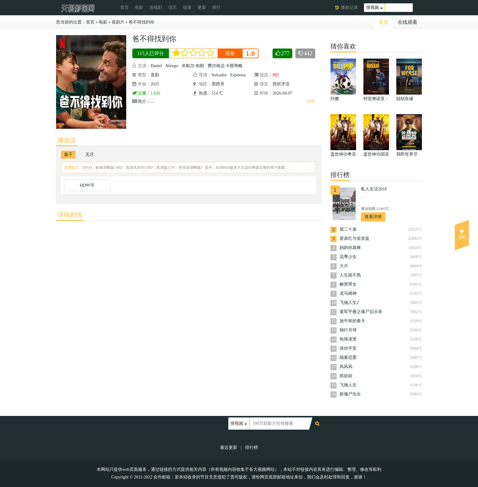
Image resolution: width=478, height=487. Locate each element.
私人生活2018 (374, 189)
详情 (311, 101)
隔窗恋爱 (348, 357)
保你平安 (348, 348)
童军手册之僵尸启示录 (361, 311)
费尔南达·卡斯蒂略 (225, 65)
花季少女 (348, 256)
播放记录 (349, 7)
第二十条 (348, 229)
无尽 (89, 154)
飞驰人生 (348, 385)
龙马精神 (348, 293)
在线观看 (407, 22)
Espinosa (238, 75)
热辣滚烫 (348, 339)
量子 (68, 154)
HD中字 (87, 185)
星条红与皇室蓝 (354, 238)
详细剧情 (70, 214)
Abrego (171, 65)
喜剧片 (118, 22)
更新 (202, 7)
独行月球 (348, 330)
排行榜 (251, 447)
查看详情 (373, 217)
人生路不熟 (350, 275)
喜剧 (155, 75)
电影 (139, 7)
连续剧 (155, 7)
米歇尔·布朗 (193, 65)
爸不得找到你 (141, 22)
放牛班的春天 (352, 321)
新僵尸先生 (350, 394)
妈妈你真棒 (350, 247)
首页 (124, 7)
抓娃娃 (346, 375)
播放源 (67, 140)
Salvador (219, 75)
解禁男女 (348, 284)
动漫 (187, 7)
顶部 (462, 234)
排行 (216, 7)
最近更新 (228, 447)
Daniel (156, 65)
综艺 (172, 7)
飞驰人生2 (349, 302)
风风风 (346, 366)
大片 (344, 266)
